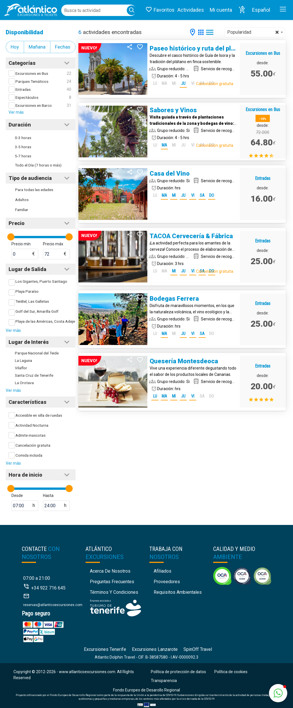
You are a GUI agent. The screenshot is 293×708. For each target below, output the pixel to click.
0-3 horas (23, 137)
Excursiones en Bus (31, 73)
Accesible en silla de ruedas (38, 415)
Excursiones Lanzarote (155, 649)
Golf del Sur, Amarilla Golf (36, 311)
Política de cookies (231, 671)
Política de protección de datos (178, 671)
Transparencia (164, 680)
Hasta (48, 495)
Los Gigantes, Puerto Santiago (41, 281)
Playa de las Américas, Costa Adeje (45, 321)
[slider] (10, 236)
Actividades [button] (190, 10)
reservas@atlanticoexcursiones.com (52, 605)
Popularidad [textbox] (253, 32)
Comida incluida (28, 455)
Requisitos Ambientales (178, 592)
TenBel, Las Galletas (32, 301)
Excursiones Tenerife (105, 649)
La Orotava (24, 382)
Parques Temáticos (31, 81)
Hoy (15, 47)
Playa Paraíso (27, 291)
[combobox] (255, 32)
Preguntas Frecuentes (112, 581)
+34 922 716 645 (48, 588)
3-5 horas (23, 147)
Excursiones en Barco (33, 105)
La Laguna (23, 360)
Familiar (21, 209)
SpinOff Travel (197, 649)
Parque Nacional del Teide (37, 353)
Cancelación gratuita (32, 445)
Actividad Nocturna (31, 425)
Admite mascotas (30, 435)
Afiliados (162, 571)
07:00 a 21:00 (36, 578)
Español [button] (261, 10)
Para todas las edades (34, 189)
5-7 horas (23, 156)
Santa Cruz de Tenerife (34, 375)
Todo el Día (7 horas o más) (38, 165)
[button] (242, 10)
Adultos (22, 199)
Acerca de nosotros (110, 571)
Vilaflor (21, 368)
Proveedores (167, 581)
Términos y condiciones (114, 592)
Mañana (37, 47)
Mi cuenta (221, 10)
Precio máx (53, 244)
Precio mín (21, 244)
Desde (17, 495)
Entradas (23, 89)
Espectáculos (26, 97)
